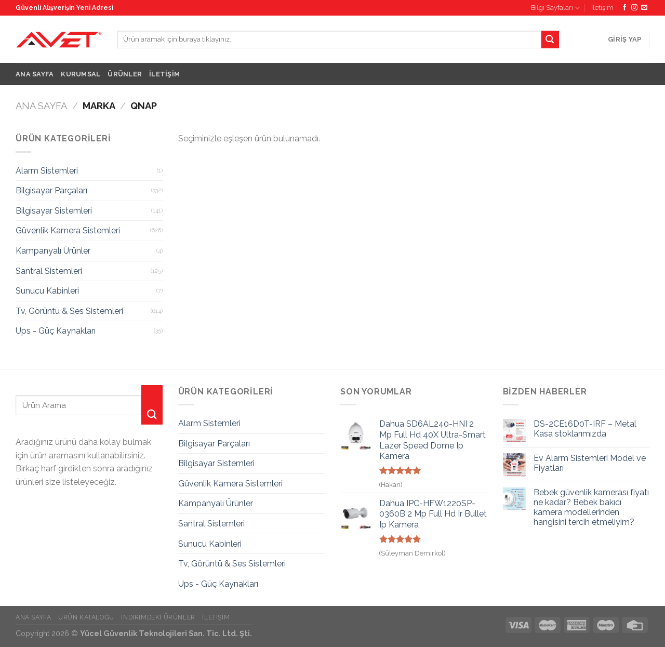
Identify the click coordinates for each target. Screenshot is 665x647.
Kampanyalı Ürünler (53, 251)
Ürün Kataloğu (86, 617)
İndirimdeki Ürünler (158, 617)
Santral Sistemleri (49, 271)
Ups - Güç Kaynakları (56, 331)
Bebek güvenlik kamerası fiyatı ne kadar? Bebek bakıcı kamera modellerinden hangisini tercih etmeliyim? (591, 507)
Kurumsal (80, 74)
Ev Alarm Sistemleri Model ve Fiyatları (590, 463)
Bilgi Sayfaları (555, 8)
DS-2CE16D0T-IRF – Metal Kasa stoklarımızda (585, 429)
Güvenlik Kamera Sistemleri (68, 230)
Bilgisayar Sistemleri (54, 211)
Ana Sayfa (35, 74)
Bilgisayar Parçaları (51, 190)
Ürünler (125, 74)
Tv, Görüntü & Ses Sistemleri (69, 311)
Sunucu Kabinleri (47, 291)
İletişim (602, 7)
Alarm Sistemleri (47, 171)
